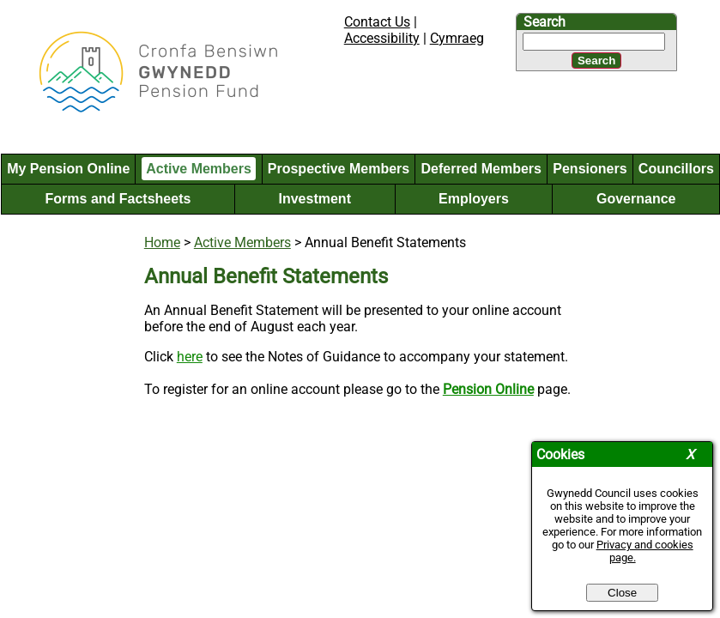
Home (162, 242)
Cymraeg (457, 38)
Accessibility (382, 38)
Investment (314, 198)
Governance (635, 198)
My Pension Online (68, 168)
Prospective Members (338, 168)
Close (622, 592)
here (190, 356)
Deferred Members (481, 168)
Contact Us (377, 22)
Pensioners (589, 168)
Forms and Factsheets (118, 198)
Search (544, 22)
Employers (474, 198)
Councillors (676, 168)
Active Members (198, 168)
